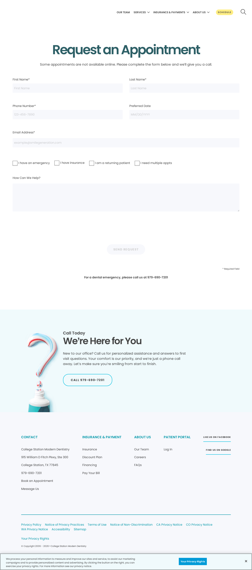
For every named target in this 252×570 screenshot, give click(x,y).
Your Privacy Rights (35, 539)
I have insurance (64, 163)
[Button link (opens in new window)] (217, 438)
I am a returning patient (102, 163)
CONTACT (29, 437)
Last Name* (184, 85)
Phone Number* (68, 111)
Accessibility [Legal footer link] (61, 529)
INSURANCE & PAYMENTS (169, 12)
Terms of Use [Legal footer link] (97, 525)
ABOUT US (199, 12)
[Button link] (224, 12)
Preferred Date (184, 111)
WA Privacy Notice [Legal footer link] (34, 529)
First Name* (68, 85)
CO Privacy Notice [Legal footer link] (199, 525)
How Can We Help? (126, 193)
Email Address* (126, 138)
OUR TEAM (123, 12)
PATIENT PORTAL (177, 437)
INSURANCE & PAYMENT (101, 437)
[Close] (246, 561)
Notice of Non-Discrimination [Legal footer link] (131, 525)
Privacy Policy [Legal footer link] (31, 525)
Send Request (126, 249)
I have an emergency (24, 163)
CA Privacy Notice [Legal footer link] (169, 525)
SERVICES (140, 12)
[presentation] (126, 230)
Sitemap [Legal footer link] (80, 529)
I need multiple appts (146, 163)
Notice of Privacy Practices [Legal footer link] (64, 525)
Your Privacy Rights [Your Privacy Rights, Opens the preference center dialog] (193, 561)
